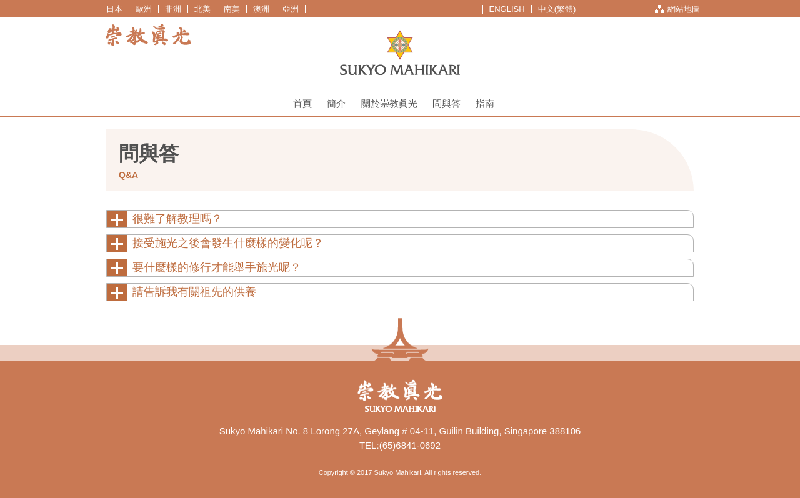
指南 (485, 103)
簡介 (336, 103)
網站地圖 (684, 9)
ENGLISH (507, 9)
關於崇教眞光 (389, 103)
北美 (202, 9)
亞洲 (290, 9)
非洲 (173, 9)
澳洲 (261, 9)
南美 (232, 9)
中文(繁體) (557, 9)
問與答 (446, 103)
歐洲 (144, 9)
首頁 (302, 103)
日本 (114, 9)
